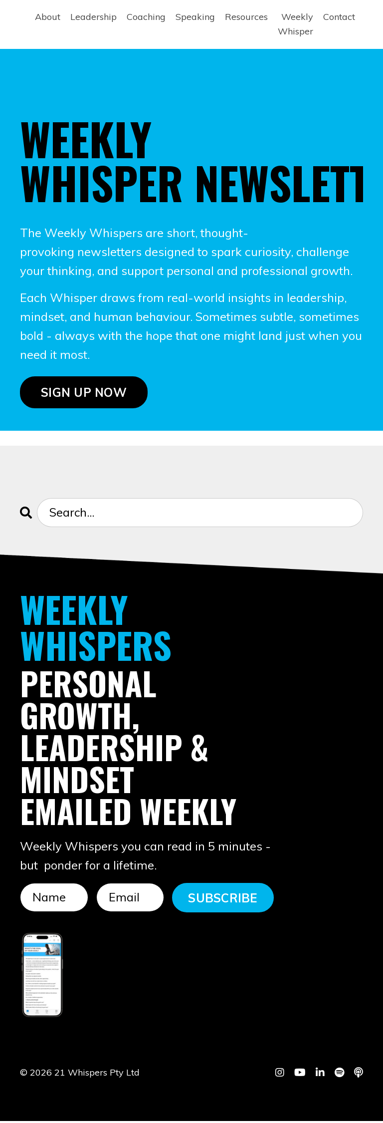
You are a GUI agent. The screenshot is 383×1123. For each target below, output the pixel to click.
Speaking (195, 16)
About (47, 16)
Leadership (93, 16)
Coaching (146, 16)
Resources (246, 16)
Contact (339, 16)
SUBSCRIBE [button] (222, 898)
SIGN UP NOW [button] (84, 392)
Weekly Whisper (295, 24)
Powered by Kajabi (332, 1097)
